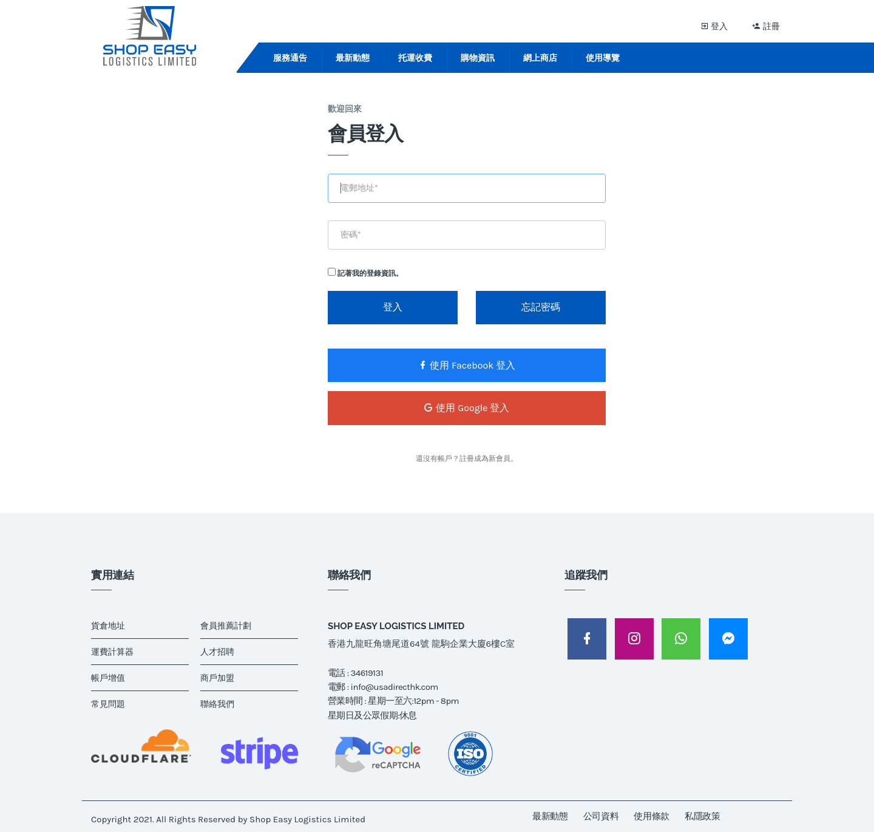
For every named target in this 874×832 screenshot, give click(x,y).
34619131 (367, 672)
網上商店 (540, 58)
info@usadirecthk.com (394, 686)
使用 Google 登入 (466, 408)
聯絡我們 (217, 704)
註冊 (766, 26)
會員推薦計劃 (225, 626)
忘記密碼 (540, 307)
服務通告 (290, 58)
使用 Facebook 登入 (466, 365)
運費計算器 (112, 652)
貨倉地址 (108, 626)
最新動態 (353, 58)
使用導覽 (603, 58)
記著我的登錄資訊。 (365, 273)
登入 (714, 26)
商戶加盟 (217, 678)
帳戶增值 (108, 678)
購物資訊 (478, 58)
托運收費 (415, 58)
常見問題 (108, 704)
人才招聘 (217, 652)
